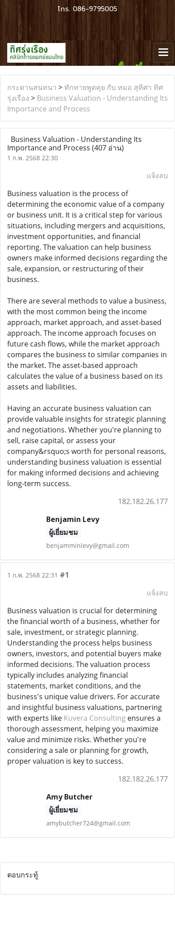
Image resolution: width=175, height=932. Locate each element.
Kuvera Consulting (95, 718)
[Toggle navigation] (163, 53)
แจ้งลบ (157, 175)
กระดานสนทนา (32, 87)
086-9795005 (95, 9)
